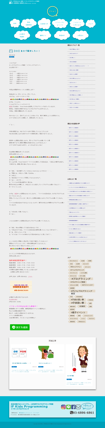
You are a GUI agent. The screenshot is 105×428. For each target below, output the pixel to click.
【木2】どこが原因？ (73, 86)
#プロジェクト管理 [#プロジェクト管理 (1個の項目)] (74, 285)
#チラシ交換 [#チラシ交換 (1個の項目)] (82, 275)
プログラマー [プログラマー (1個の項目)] (91, 318)
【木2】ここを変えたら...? (74, 103)
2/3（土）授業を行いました (75, 228)
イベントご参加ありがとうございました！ (78, 241)
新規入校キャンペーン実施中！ (75, 232)
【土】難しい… (72, 57)
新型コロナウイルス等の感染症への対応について (79, 195)
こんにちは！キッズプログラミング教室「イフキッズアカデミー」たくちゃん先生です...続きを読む (24, 371)
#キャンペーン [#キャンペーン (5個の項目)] (76, 267)
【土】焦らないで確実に (74, 99)
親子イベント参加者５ (73, 127)
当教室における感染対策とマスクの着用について (79, 183)
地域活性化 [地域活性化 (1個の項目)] (72, 321)
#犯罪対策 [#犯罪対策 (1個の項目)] (72, 309)
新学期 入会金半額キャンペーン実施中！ (77, 216)
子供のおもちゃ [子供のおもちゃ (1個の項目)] (81, 321)
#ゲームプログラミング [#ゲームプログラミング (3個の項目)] (77, 270)
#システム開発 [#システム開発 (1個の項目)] (84, 272)
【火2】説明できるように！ (75, 90)
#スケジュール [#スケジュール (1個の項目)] (73, 275)
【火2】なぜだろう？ (73, 53)
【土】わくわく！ (73, 82)
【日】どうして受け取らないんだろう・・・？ (79, 65)
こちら (30, 276)
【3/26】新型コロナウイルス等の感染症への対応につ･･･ (81, 191)
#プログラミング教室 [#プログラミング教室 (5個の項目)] (78, 282)
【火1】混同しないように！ (75, 78)
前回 (10, 106)
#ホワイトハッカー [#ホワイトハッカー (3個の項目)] (87, 285)
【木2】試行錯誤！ (73, 61)
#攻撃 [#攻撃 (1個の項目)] (90, 303)
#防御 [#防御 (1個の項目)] (79, 315)
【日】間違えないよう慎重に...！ (76, 95)
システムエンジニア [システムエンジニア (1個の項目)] (88, 315)
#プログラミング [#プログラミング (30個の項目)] (81, 279)
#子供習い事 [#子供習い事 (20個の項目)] (77, 303)
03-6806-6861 (17, 3)
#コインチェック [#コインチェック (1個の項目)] (73, 272)
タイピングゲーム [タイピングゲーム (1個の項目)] (74, 318)
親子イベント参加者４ (73, 131)
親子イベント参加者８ (73, 160)
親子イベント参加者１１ (74, 148)
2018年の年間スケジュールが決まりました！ (78, 237)
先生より (11, 56)
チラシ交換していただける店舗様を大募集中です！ (80, 224)
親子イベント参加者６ (73, 169)
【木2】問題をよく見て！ (74, 49)
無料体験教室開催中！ (73, 220)
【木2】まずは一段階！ (74, 70)
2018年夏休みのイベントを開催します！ (77, 208)
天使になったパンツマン (74, 212)
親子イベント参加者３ (73, 136)
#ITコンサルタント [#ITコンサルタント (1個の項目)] (73, 260)
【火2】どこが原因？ (73, 74)
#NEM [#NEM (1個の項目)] (71, 263)
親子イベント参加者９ (73, 156)
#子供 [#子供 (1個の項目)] (71, 296)
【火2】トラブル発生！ (74, 107)
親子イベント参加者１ (73, 144)
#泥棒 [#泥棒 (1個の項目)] (90, 306)
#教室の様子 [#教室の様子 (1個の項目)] (72, 306)
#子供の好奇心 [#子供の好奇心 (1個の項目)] (79, 296)
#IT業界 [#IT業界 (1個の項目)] (89, 260)
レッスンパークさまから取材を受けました (78, 187)
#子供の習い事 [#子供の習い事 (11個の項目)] (77, 300)
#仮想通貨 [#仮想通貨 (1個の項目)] (72, 288)
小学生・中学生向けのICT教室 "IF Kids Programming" (51, 423)
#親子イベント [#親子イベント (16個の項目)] (78, 312)
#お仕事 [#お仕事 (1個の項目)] (77, 263)
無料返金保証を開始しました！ (75, 199)
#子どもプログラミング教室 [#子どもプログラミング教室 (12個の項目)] (81, 291)
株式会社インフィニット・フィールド (29, 412)
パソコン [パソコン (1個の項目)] (83, 318)
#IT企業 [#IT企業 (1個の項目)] (82, 260)
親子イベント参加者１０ (74, 152)
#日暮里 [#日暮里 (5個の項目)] (82, 306)
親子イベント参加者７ (73, 165)
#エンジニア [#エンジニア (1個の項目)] (85, 263)
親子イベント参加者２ (73, 140)
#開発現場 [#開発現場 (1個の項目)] (72, 315)
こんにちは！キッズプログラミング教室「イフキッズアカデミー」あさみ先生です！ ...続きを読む (50, 371)
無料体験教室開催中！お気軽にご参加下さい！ (79, 203)
